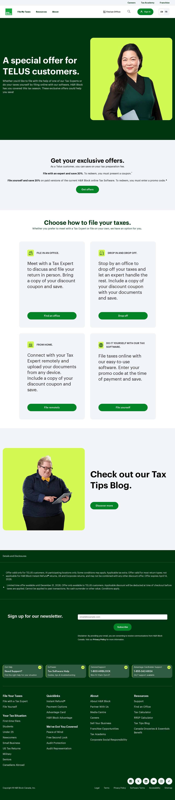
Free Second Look (56, 737)
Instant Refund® (55, 701)
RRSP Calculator (143, 718)
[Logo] (8, 12)
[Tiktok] (169, 781)
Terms (106, 788)
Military (7, 754)
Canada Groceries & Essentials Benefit (152, 731)
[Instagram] (161, 781)
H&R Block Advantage (59, 718)
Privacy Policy (120, 788)
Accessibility (154, 788)
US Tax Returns (12, 748)
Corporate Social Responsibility (108, 739)
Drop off (123, 316)
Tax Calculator (142, 712)
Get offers (87, 189)
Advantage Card (56, 712)
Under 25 (8, 732)
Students (8, 726)
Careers (131, 3)
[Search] (128, 12)
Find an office (52, 316)
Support (139, 701)
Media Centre (98, 712)
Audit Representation (58, 748)
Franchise (165, 3)
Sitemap (168, 788)
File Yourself (10, 707)
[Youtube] (153, 781)
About (55, 12)
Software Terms (137, 788)
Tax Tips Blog (142, 723)
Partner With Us (99, 707)
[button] (145, 12)
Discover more (104, 505)
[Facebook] (130, 781)
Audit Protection (56, 743)
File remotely (52, 407)
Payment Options (56, 707)
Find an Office (142, 707)
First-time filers (11, 721)
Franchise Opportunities (104, 729)
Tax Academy (147, 3)
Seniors (7, 759)
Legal (97, 788)
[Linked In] (146, 781)
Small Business (11, 743)
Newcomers (10, 737)
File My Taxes (24, 12)
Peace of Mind (54, 732)
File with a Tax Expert (15, 701)
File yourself (123, 407)
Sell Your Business (100, 723)
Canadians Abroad (13, 765)
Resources (41, 12)
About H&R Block (100, 701)
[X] (138, 781)
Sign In (145, 11)
